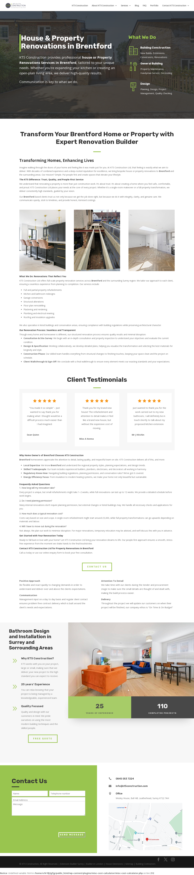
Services (124, 5)
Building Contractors (145, 863)
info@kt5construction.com (132, 786)
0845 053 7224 (125, 778)
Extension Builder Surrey (72, 863)
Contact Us (97, 566)
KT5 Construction (80, 5)
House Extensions (114, 863)
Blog (137, 5)
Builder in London (94, 863)
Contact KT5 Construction (174, 5)
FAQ (144, 5)
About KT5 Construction (103, 5)
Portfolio (154, 5)
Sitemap (129, 863)
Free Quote (42, 738)
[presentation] (34, 823)
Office (119, 793)
